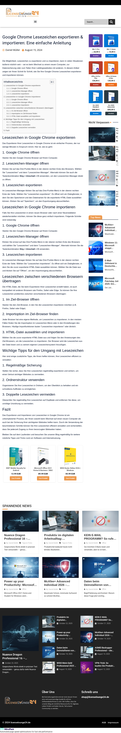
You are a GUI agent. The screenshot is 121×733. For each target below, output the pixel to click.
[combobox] (96, 22)
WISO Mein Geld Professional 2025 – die (66, 666)
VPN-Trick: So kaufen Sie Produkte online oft (104, 666)
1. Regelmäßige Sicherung (19, 122)
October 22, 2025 (65, 623)
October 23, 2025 (11, 663)
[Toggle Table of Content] (50, 82)
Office (104, 543)
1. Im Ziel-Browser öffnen (19, 111)
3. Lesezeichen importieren (19, 105)
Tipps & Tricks (27, 543)
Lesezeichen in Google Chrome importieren (23, 97)
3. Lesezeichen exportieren (19, 94)
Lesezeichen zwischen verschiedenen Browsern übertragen (29, 108)
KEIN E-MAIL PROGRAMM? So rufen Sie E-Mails (103, 620)
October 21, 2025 (103, 623)
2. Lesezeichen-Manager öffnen (21, 91)
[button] (35, 22)
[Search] (111, 22)
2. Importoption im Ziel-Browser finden (23, 113)
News (64, 589)
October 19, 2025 (103, 639)
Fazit (7, 130)
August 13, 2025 (65, 669)
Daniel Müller (13, 543)
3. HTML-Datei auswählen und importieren (25, 116)
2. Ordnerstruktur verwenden (20, 125)
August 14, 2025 (103, 654)
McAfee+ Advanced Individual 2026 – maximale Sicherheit (105, 635)
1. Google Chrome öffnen (19, 88)
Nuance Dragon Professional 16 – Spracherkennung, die (16, 658)
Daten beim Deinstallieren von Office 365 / (65, 650)
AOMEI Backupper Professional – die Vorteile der (103, 650)
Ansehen (96, 56)
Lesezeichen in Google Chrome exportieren (23, 85)
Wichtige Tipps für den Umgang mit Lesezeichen (25, 119)
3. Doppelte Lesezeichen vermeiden (23, 127)
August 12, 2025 (103, 669)
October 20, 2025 (65, 639)
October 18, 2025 (65, 654)
